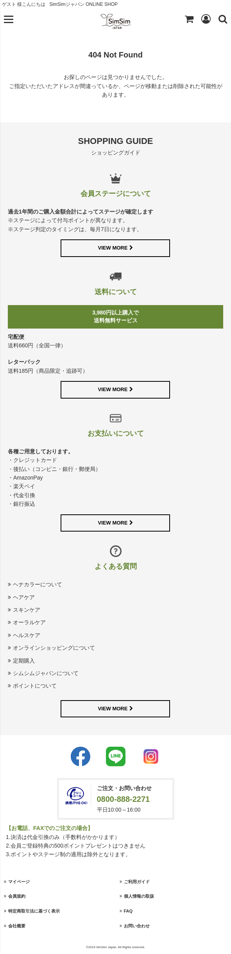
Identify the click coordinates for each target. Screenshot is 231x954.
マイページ (19, 881)
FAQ (128, 911)
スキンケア (26, 610)
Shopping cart (189, 18)
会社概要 (16, 925)
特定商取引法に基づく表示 (34, 911)
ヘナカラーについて (37, 584)
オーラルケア (29, 622)
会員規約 (16, 896)
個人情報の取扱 (139, 896)
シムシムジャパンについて (46, 673)
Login (206, 18)
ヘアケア (24, 597)
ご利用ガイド (137, 881)
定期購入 (24, 661)
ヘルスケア (26, 635)
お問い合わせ (137, 925)
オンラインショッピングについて (54, 648)
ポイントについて (35, 686)
